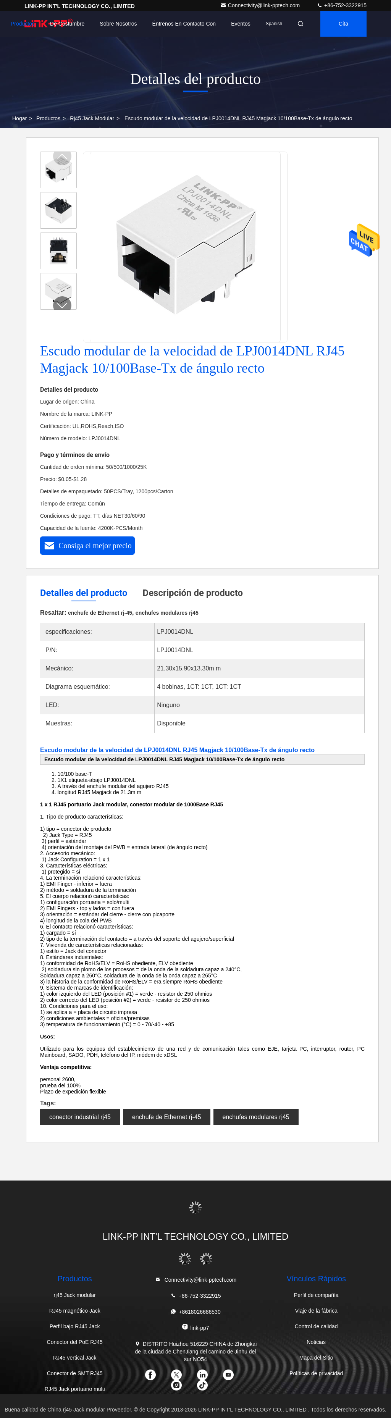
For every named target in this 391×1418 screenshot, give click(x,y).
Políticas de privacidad (316, 1373)
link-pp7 (195, 1327)
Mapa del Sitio (316, 1358)
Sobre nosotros (118, 24)
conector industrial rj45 (80, 1117)
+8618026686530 (195, 1311)
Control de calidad (316, 1326)
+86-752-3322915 (342, 5)
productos (48, 118)
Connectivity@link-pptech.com (260, 5)
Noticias (316, 1342)
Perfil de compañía (316, 1295)
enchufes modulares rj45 (256, 1117)
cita (343, 24)
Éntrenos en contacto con (184, 24)
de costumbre (67, 24)
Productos (23, 24)
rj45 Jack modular (92, 118)
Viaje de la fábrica (316, 1311)
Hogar (19, 118)
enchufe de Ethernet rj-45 (166, 1117)
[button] (62, 305)
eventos (240, 24)
